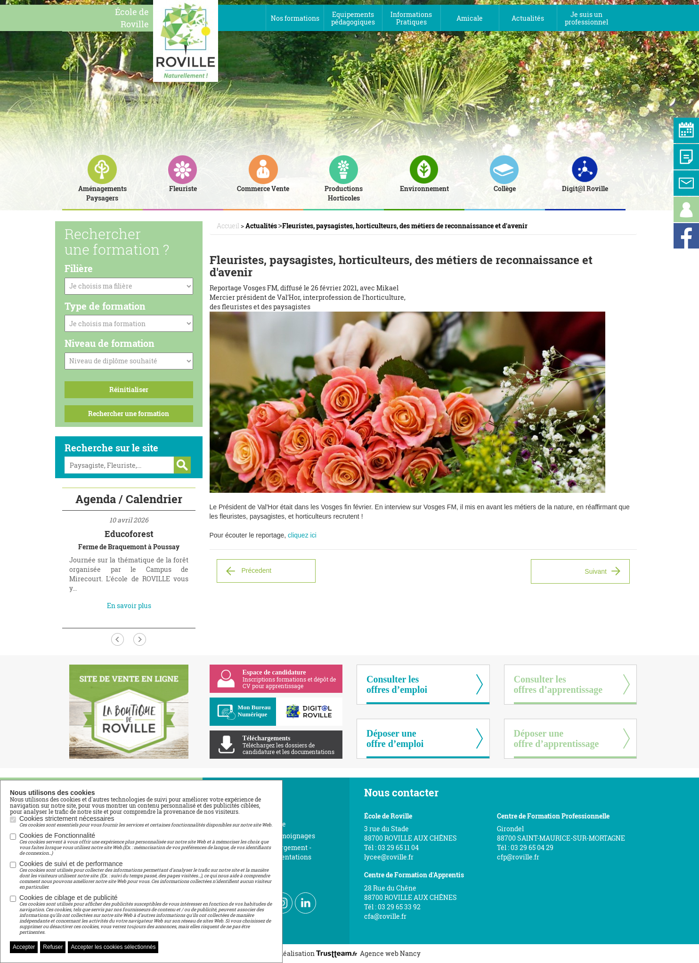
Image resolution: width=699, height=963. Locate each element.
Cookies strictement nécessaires (145, 821)
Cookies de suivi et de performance (146, 875)
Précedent (256, 570)
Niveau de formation (109, 343)
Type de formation (105, 306)
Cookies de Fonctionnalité (146, 844)
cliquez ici (302, 535)
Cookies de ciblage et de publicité (146, 914)
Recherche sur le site (111, 447)
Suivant (596, 571)
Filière (79, 268)
